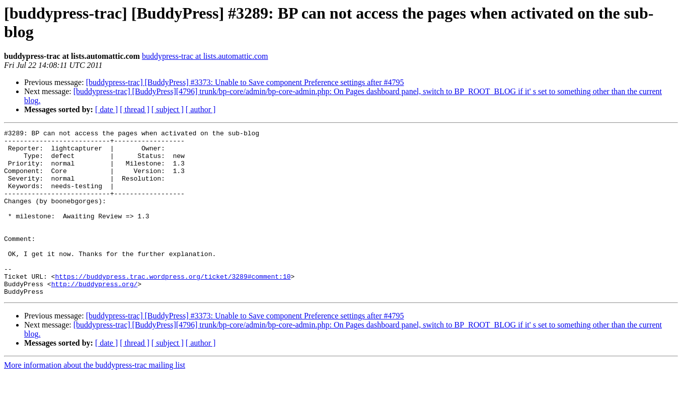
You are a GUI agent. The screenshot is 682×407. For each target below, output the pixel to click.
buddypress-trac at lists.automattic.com (205, 56)
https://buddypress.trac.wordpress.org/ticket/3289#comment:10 (172, 306)
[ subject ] (167, 109)
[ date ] (106, 109)
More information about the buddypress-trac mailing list (94, 398)
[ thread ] (134, 109)
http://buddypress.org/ (94, 315)
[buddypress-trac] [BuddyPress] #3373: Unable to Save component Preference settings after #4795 (245, 82)
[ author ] (201, 109)
